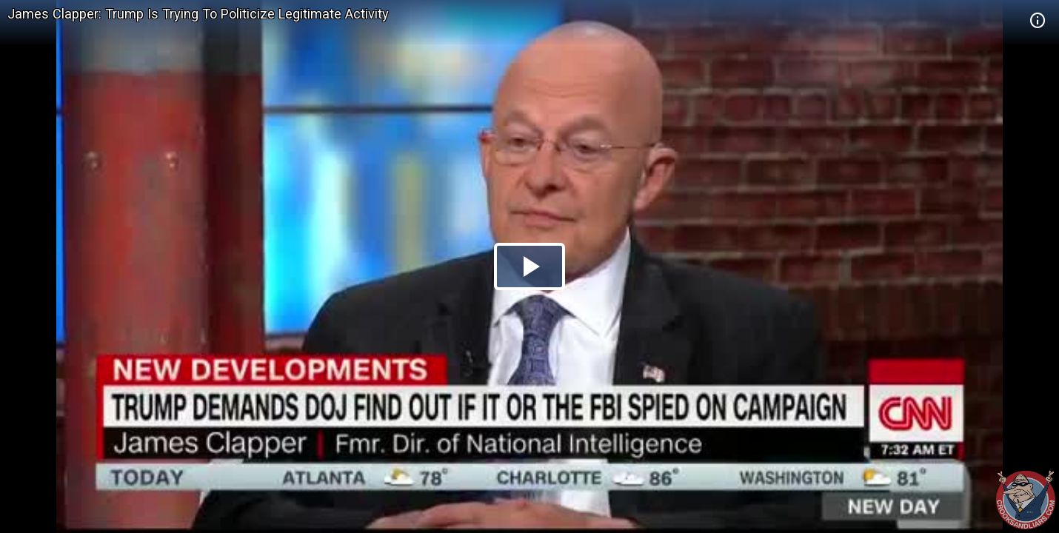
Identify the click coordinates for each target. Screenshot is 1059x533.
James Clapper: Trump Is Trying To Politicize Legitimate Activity (198, 13)
